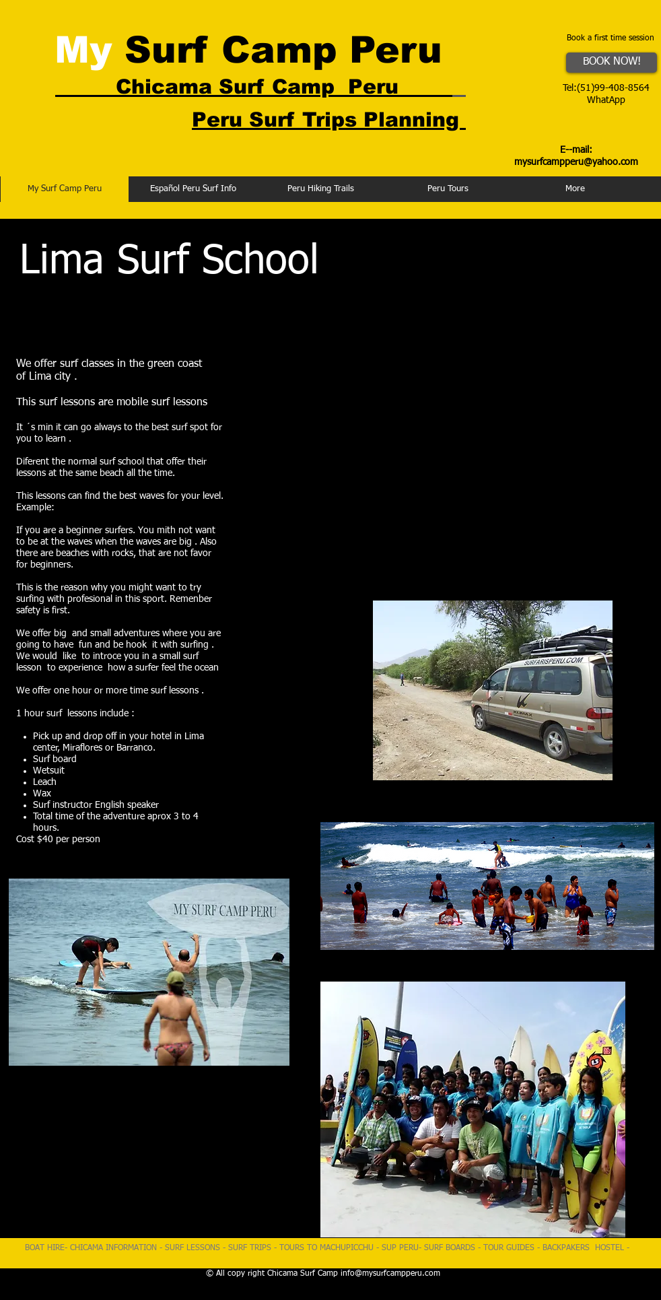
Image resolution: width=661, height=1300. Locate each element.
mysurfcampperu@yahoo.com (576, 162)
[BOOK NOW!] (611, 63)
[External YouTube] (468, 451)
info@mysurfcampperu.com (390, 1274)
